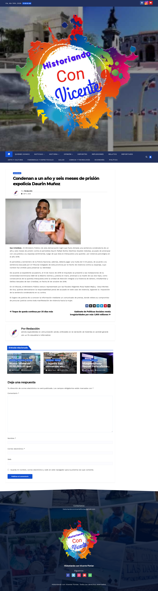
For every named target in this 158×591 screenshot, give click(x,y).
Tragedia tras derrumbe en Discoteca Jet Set (57, 366)
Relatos (112, 154)
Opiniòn (68, 154)
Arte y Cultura (15, 160)
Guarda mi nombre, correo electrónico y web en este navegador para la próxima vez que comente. (52, 470)
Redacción (28, 191)
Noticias (38, 154)
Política (113, 160)
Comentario (13, 393)
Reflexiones (98, 154)
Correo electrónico (16, 449)
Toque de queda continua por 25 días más (31, 311)
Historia (53, 154)
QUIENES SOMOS (22, 154)
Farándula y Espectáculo (41, 160)
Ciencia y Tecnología (79, 160)
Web (9, 459)
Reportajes (127, 154)
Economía (99, 160)
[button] (146, 157)
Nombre (12, 438)
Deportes (82, 154)
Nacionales (17, 173)
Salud (61, 160)
